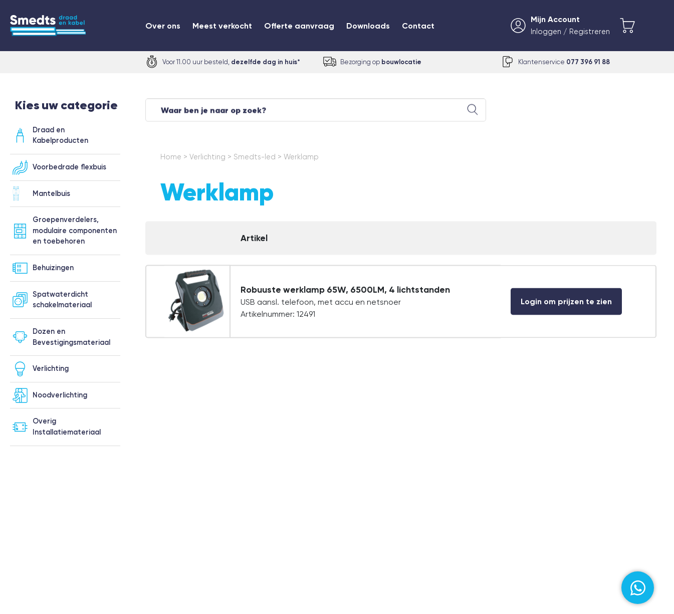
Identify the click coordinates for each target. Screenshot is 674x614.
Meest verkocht (222, 26)
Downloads (368, 26)
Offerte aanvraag (299, 26)
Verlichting (207, 162)
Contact (418, 26)
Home (170, 162)
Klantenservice (564, 62)
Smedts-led (255, 162)
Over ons (162, 26)
